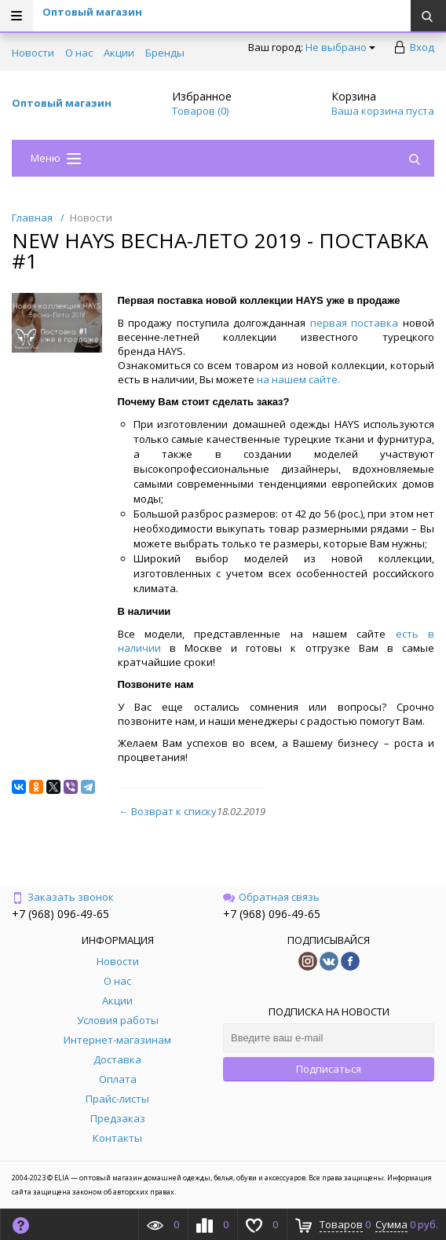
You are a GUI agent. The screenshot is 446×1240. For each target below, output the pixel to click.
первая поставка (354, 323)
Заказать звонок (63, 897)
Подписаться (328, 1069)
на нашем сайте (297, 379)
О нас (79, 53)
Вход (422, 47)
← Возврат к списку (168, 811)
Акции (119, 53)
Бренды (165, 53)
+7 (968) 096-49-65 (60, 913)
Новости (33, 53)
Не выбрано (340, 47)
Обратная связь (271, 897)
